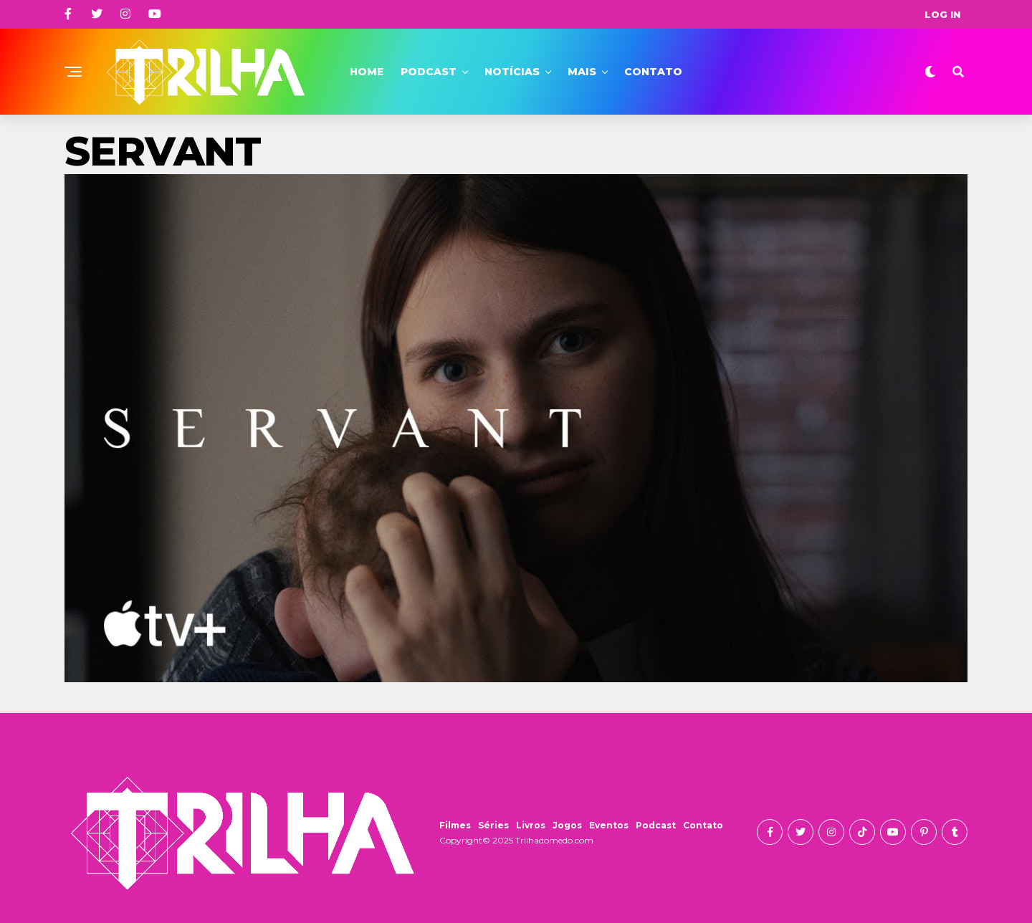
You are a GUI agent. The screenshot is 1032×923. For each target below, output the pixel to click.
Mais (582, 71)
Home (366, 71)
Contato (653, 71)
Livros (530, 825)
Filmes (455, 825)
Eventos (609, 825)
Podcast (429, 71)
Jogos (567, 825)
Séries (493, 825)
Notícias (512, 71)
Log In (942, 14)
